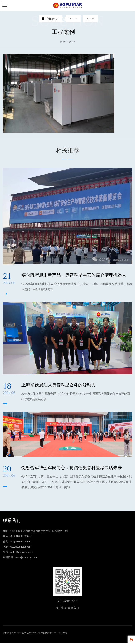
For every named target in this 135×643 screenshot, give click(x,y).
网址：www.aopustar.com (17, 546)
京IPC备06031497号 (31, 633)
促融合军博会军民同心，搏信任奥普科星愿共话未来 (71, 467)
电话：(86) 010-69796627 (17, 536)
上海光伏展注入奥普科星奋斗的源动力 (58, 384)
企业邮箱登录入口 (67, 608)
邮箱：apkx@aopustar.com (18, 552)
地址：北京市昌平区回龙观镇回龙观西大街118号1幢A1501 (35, 531)
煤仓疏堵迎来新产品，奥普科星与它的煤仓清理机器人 (73, 275)
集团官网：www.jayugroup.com (20, 557)
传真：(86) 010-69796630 (17, 541)
